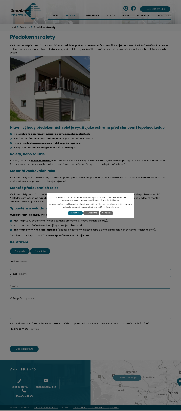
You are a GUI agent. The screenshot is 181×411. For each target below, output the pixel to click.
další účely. (114, 200)
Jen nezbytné (92, 213)
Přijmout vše (75, 213)
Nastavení (107, 213)
